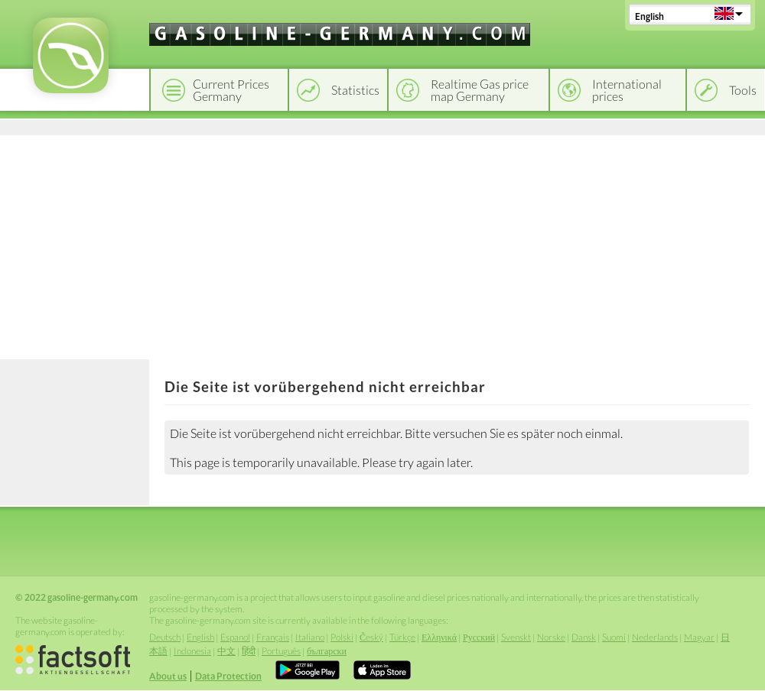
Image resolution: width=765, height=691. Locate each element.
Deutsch (165, 637)
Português (281, 651)
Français (272, 637)
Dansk (583, 637)
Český (371, 637)
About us (168, 676)
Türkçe (402, 637)
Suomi (614, 637)
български (327, 651)
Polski (341, 637)
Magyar (699, 637)
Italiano (309, 637)
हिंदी (249, 651)
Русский (479, 637)
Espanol (235, 637)
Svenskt (516, 637)
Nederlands (655, 637)
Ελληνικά (439, 637)
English (649, 16)
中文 (226, 651)
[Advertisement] (382, 245)
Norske (551, 637)
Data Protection (228, 676)
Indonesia (192, 651)
